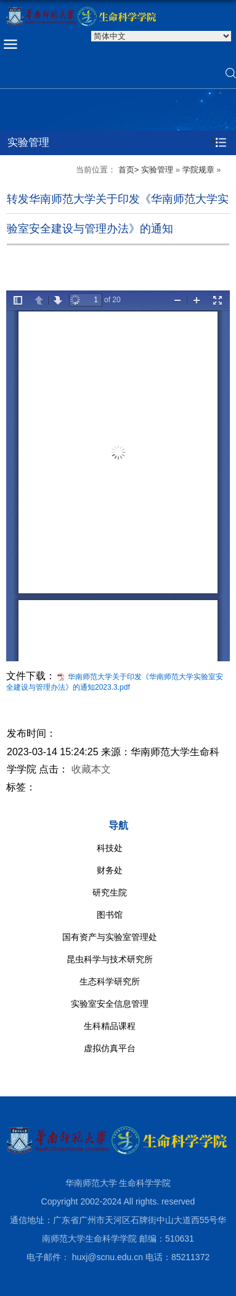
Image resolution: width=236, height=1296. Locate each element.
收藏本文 (91, 769)
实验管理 (157, 169)
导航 (118, 825)
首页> (128, 169)
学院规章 (198, 169)
